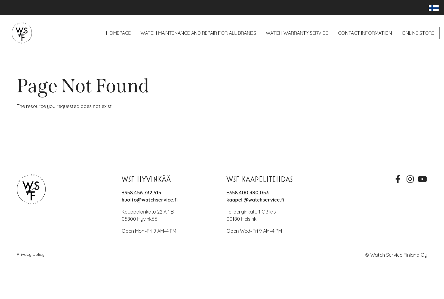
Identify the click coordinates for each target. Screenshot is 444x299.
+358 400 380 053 (247, 193)
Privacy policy (31, 254)
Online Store (418, 33)
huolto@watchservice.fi (150, 200)
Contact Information (365, 33)
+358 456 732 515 (141, 193)
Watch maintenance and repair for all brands (198, 33)
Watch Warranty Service (297, 33)
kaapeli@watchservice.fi (255, 200)
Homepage (118, 33)
